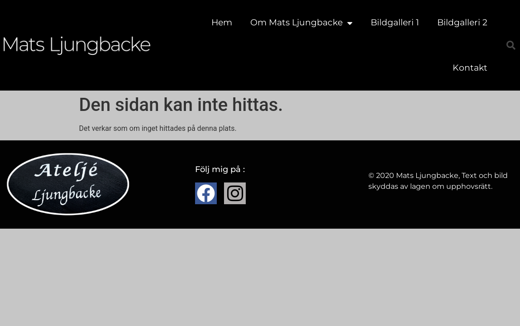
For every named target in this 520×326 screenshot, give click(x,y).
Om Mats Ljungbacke (301, 23)
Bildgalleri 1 (395, 22)
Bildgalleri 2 (462, 22)
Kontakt (470, 67)
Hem (221, 22)
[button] (511, 45)
